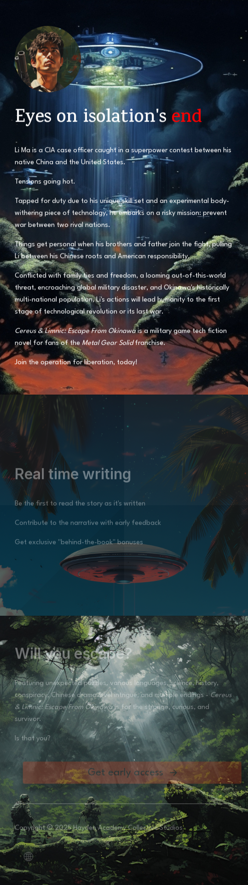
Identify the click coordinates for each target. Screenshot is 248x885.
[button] (137, 774)
